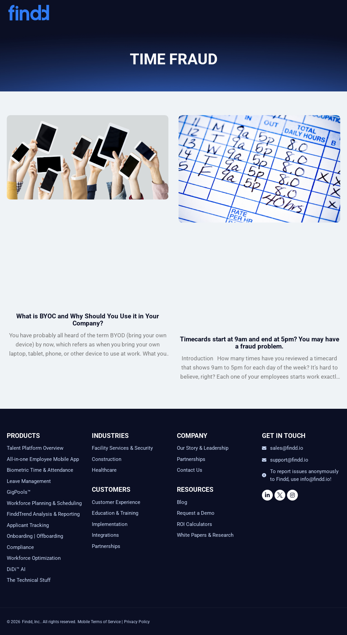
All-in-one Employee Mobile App (43, 459)
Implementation (109, 524)
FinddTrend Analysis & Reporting (44, 514)
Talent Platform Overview (35, 448)
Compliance (20, 547)
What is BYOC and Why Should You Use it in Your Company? (87, 319)
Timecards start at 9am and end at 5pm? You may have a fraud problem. (259, 342)
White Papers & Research (205, 535)
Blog (182, 502)
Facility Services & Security (122, 448)
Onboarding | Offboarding (35, 536)
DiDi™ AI (16, 569)
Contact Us (189, 470)
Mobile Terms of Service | (100, 621)
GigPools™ (18, 492)
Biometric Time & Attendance (40, 470)
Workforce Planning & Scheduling (44, 503)
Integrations (105, 535)
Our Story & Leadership (202, 448)
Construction (106, 459)
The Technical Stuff (28, 580)
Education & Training (115, 513)
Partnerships (106, 546)
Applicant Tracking (28, 525)
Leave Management (29, 481)
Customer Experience (116, 502)
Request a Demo (196, 513)
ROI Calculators (194, 524)
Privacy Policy (137, 621)
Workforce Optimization (34, 558)
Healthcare (104, 470)
